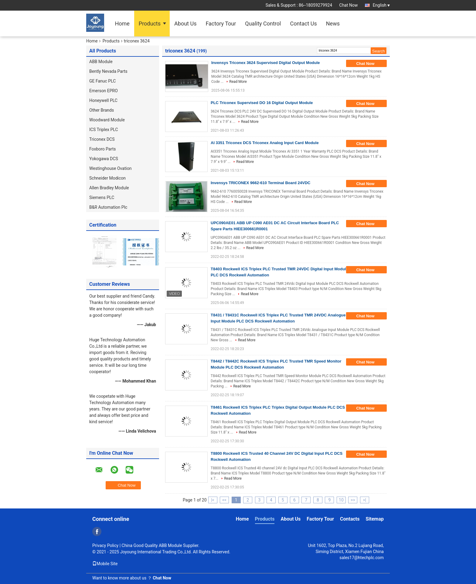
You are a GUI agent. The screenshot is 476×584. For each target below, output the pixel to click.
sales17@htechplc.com (361, 557)
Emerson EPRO (103, 90)
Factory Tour (221, 23)
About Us (185, 23)
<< (224, 500)
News (333, 23)
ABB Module (101, 61)
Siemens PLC (101, 197)
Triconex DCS (102, 139)
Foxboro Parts (102, 149)
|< (212, 500)
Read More (238, 81)
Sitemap (374, 519)
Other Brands (101, 110)
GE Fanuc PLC (102, 81)
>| (364, 500)
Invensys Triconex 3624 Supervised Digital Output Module (265, 62)
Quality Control (263, 23)
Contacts (349, 519)
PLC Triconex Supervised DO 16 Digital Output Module (262, 102)
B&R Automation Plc (108, 207)
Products (150, 23)
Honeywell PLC (103, 100)
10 (341, 500)
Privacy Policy (105, 545)
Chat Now (348, 5)
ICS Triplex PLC (103, 129)
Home (122, 23)
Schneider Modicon (107, 178)
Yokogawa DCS (103, 158)
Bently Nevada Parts (108, 71)
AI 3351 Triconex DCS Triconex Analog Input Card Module (265, 142)
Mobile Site (105, 563)
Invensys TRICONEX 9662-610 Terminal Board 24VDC (261, 183)
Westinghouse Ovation (110, 168)
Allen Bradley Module (109, 187)
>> (353, 500)
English (381, 5)
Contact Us (303, 23)
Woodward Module (107, 119)
